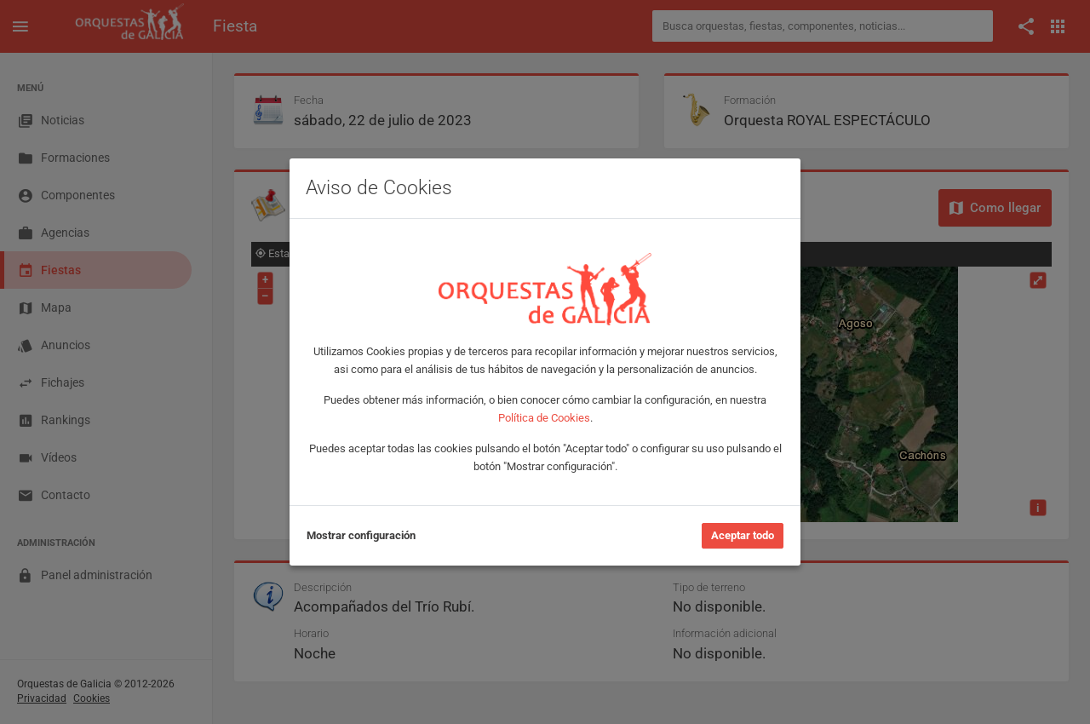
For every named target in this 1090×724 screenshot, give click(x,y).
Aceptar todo (742, 535)
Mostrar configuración (361, 535)
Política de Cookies (544, 417)
